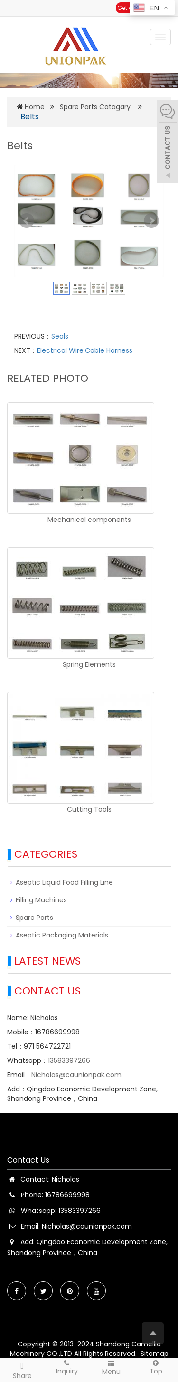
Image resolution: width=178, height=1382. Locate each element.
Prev (26, 220)
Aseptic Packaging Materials (62, 935)
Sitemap (155, 1353)
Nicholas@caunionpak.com (76, 1074)
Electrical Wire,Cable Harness (84, 350)
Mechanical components (89, 519)
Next (151, 220)
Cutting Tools (89, 809)
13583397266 (69, 1060)
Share (22, 1370)
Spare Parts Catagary (95, 107)
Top (155, 1367)
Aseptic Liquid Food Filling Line (64, 882)
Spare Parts (34, 917)
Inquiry (67, 1367)
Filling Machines (41, 900)
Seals (59, 336)
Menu (111, 1367)
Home (35, 107)
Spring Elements (89, 664)
